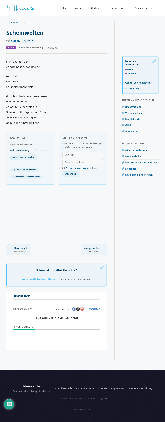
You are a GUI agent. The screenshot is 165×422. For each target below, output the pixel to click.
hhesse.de (31, 386)
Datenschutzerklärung (77, 168)
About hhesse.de (85, 388)
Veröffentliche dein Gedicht (39, 279)
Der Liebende (132, 119)
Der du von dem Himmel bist (141, 162)
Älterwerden (132, 131)
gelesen (79, 168)
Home (65, 8)
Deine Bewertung (20, 150)
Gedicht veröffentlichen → (139, 82)
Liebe (130, 69)
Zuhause (131, 73)
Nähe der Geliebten (136, 150)
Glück (128, 125)
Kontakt (102, 388)
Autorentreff (121, 8)
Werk (81, 8)
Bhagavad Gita (133, 106)
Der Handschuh (133, 156)
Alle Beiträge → (133, 88)
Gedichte (99, 8)
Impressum (117, 388)
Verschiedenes (147, 8)
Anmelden (94, 308)
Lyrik (25, 22)
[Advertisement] (56, 214)
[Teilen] (28, 41)
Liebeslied (130, 168)
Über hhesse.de (63, 388)
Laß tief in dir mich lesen (139, 174)
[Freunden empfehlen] (24, 170)
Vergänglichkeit (134, 112)
